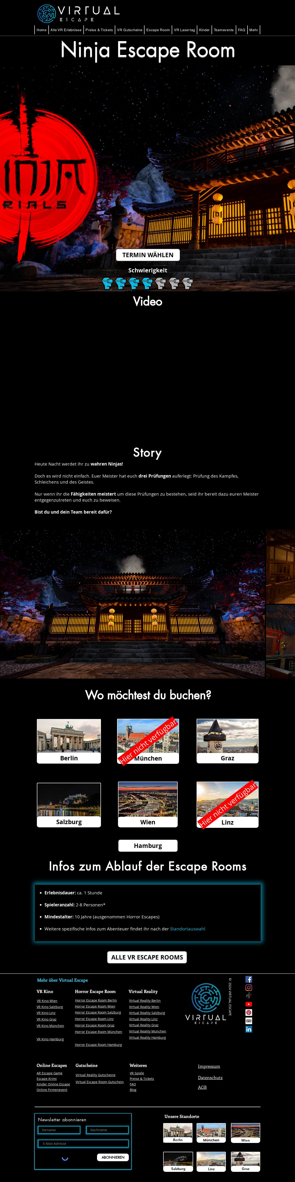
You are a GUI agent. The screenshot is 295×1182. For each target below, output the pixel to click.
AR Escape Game (49, 1073)
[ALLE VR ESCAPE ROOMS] (147, 957)
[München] (211, 1140)
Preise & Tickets (142, 1078)
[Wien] (245, 1140)
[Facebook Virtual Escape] (248, 979)
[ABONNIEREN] (113, 1157)
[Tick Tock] (248, 996)
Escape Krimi (47, 1078)
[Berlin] (177, 1140)
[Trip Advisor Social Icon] (248, 1020)
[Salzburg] (178, 1169)
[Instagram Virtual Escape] (248, 987)
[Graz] (245, 1169)
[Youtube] (248, 1004)
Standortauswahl (187, 929)
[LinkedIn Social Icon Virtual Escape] (248, 1029)
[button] (158, 29)
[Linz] (211, 1169)
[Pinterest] (248, 1012)
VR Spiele (137, 1073)
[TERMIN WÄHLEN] (148, 255)
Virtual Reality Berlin (145, 1000)
